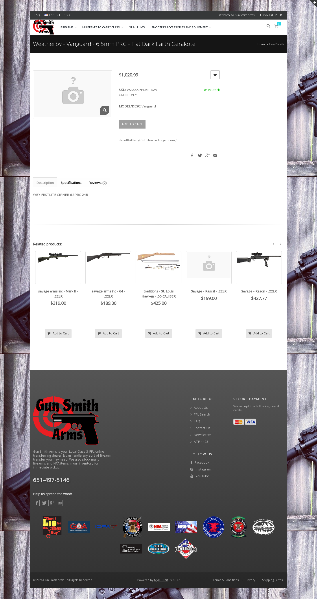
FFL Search (200, 414)
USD (67, 15)
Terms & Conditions (226, 580)
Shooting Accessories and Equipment (179, 27)
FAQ (37, 15)
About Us (199, 408)
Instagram (200, 469)
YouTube (199, 476)
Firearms (67, 27)
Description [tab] (45, 182)
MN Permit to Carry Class (101, 27)
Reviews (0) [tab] (99, 182)
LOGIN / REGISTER (271, 15)
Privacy (250, 580)
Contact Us (200, 428)
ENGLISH (52, 15)
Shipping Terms (272, 580)
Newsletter (200, 435)
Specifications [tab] (71, 182)
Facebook (199, 463)
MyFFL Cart (161, 580)
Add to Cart (58, 333)
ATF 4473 (199, 442)
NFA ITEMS (137, 27)
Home (261, 44)
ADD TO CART (132, 124)
